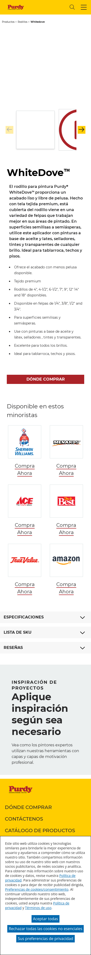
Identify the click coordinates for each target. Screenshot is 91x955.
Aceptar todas (45, 918)
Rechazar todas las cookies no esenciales (45, 928)
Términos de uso (38, 907)
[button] (83, 7)
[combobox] (47, 7)
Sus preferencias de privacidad (45, 938)
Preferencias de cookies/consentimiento (36, 889)
